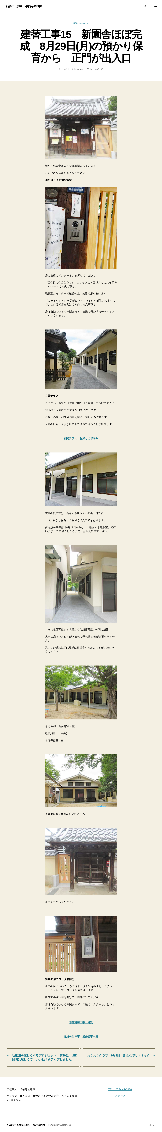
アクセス (120, 1095)
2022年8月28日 (97, 69)
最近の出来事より (81, 23)
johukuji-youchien (75, 69)
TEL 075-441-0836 (120, 1089)
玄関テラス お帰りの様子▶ (81, 438)
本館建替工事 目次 (81, 1022)
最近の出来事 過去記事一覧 (81, 1036)
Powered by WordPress (59, 1125)
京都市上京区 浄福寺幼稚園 (23, 6)
